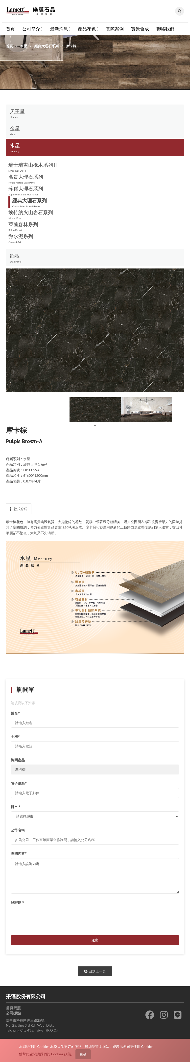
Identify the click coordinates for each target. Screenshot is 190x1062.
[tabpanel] (95, 409)
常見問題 (13, 1008)
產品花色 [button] (88, 29)
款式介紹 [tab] (18, 509)
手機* (15, 736)
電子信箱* (19, 783)
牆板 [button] (95, 258)
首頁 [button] (10, 29)
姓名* (15, 713)
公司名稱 (18, 830)
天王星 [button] (95, 113)
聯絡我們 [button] (165, 29)
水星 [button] (95, 147)
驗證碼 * (17, 902)
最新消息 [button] (60, 29)
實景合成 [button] (140, 29)
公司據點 (13, 1013)
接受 (83, 1054)
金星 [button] (95, 130)
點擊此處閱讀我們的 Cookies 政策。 (46, 1054)
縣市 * (16, 806)
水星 (23, 46)
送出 (95, 940)
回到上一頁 (95, 971)
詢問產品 (18, 760)
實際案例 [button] (115, 29)
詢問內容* (19, 853)
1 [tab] (95, 425)
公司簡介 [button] (32, 29)
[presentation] (48, 916)
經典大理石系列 (46, 46)
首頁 (9, 46)
